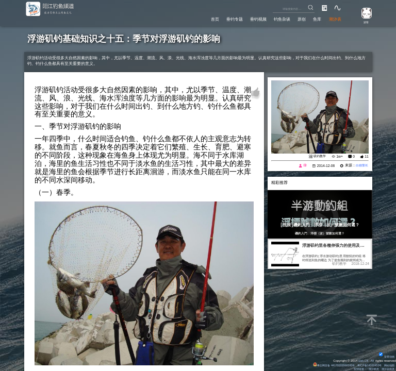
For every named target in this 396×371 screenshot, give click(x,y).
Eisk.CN (362, 359)
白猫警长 (360, 165)
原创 (296, 18)
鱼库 (314, 18)
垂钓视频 (248, 18)
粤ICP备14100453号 (365, 363)
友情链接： (353, 368)
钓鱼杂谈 (274, 18)
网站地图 (388, 363)
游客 (363, 21)
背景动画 (385, 355)
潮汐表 (334, 18)
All (372, 359)
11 (367, 156)
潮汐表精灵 (386, 368)
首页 (199, 18)
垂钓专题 (221, 18)
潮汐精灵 (370, 368)
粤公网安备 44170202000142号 (324, 363)
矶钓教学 (318, 156)
